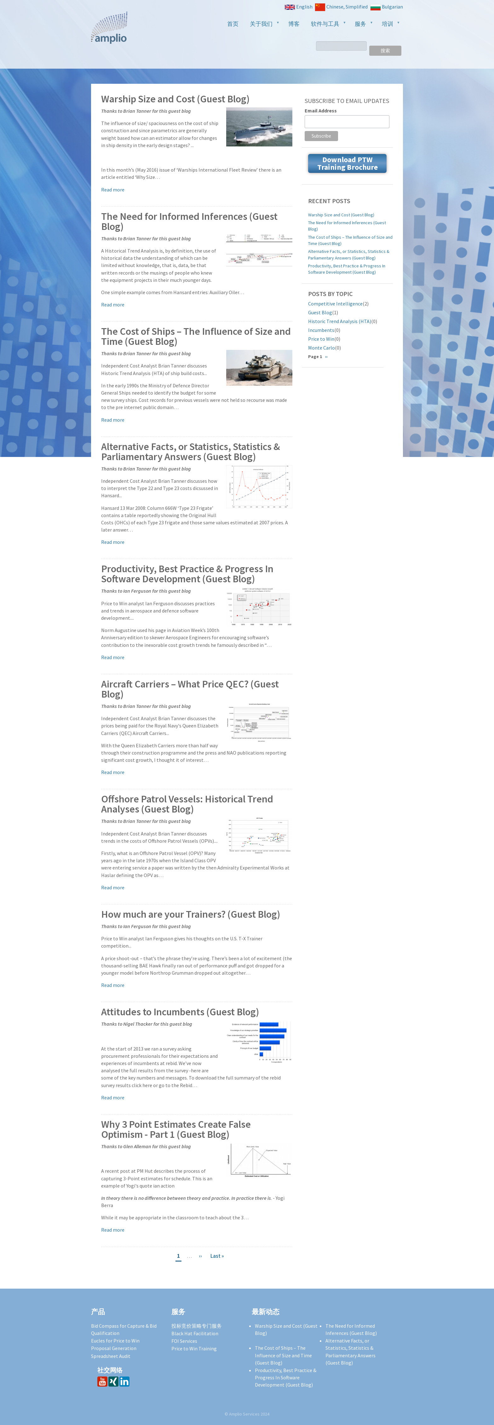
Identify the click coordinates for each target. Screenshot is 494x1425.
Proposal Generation (113, 1348)
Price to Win (321, 339)
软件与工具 (326, 25)
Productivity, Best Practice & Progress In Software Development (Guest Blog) (187, 574)
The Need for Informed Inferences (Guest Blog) (189, 221)
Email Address (321, 110)
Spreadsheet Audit (110, 1356)
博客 (294, 23)
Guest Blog (320, 312)
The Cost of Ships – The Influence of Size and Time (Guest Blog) (196, 336)
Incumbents (321, 330)
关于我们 (262, 25)
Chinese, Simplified (341, 7)
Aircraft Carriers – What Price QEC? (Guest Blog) (190, 689)
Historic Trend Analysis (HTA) (339, 321)
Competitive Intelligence (335, 303)
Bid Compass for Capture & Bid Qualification (124, 1329)
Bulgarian (386, 7)
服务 (361, 25)
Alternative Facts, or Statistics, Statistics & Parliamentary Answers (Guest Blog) (190, 452)
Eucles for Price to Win (115, 1340)
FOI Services (184, 1341)
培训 (388, 25)
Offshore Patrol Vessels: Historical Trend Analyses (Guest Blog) (187, 804)
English (298, 6)
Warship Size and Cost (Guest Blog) (175, 99)
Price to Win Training (194, 1348)
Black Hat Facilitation (194, 1333)
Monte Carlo (321, 348)
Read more (112, 189)
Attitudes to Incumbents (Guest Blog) (180, 1012)
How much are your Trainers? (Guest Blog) (190, 914)
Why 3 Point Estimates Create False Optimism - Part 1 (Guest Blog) (176, 1129)
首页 (232, 23)
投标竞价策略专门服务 (196, 1326)
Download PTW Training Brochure (347, 163)
